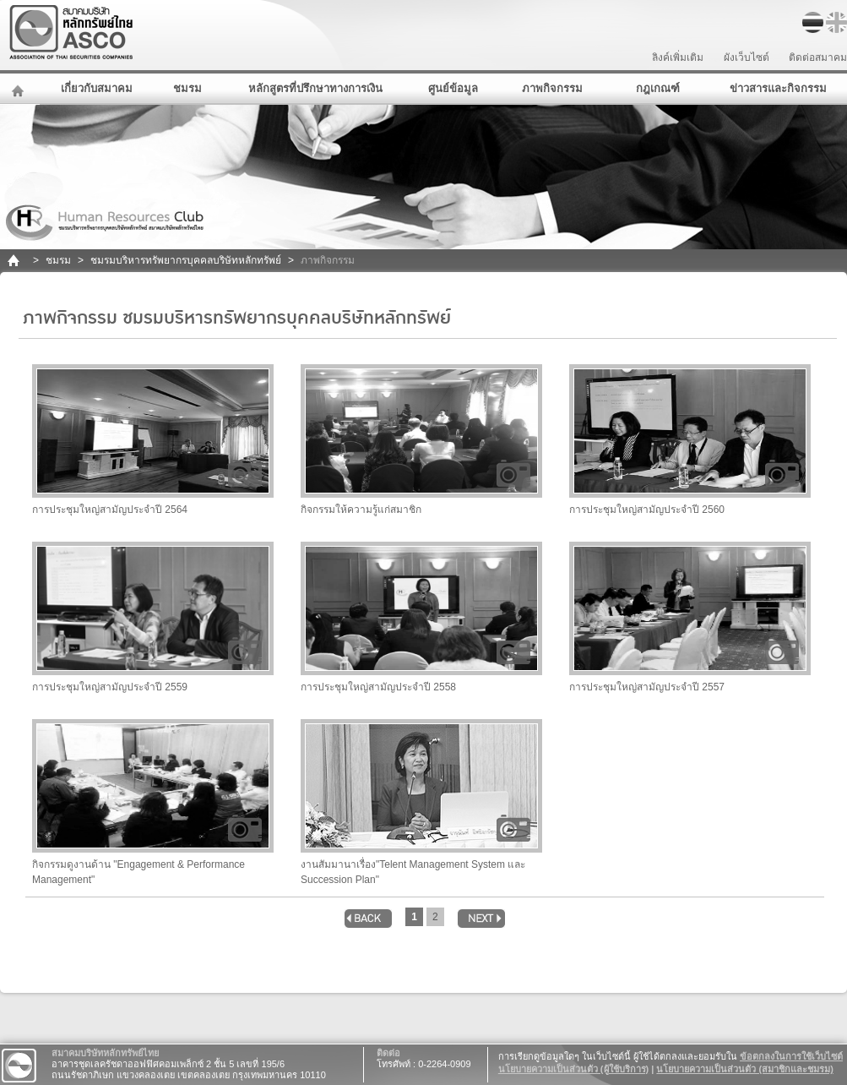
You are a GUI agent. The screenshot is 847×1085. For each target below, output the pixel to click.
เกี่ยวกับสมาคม (97, 88)
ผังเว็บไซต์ (746, 57)
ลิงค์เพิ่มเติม (677, 57)
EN (836, 22)
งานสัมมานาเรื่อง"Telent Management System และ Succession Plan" (421, 802)
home (15, 260)
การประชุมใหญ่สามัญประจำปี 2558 (421, 617)
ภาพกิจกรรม (552, 88)
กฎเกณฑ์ (658, 88)
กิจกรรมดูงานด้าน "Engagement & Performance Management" (153, 802)
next (481, 918)
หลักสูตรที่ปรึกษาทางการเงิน (315, 88)
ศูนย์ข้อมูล (453, 88)
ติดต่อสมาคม (818, 57)
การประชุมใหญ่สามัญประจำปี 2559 (153, 617)
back (368, 918)
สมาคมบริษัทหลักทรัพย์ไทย (115, 32)
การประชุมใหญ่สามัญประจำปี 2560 (690, 439)
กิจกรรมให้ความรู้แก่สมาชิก (421, 439)
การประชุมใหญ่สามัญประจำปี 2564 (153, 439)
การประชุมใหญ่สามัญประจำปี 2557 (690, 617)
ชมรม (187, 88)
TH (812, 22)
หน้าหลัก (20, 89)
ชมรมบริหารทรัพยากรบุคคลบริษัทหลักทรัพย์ (185, 260)
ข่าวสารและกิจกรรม (778, 88)
